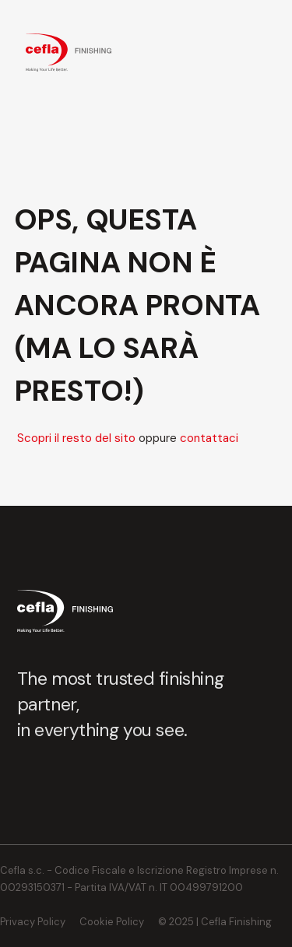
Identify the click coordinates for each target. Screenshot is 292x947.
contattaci (209, 438)
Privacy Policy (32, 921)
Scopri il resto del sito (76, 438)
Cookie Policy (111, 921)
